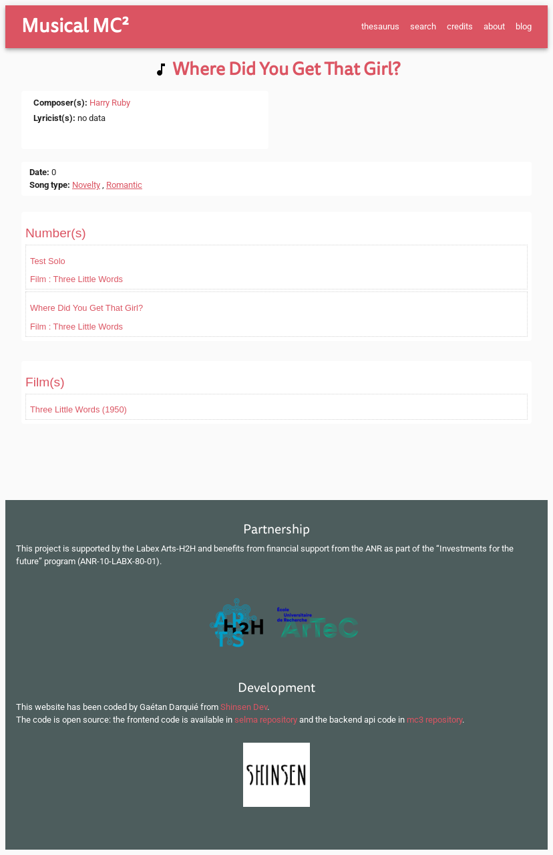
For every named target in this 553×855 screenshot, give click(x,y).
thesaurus (380, 26)
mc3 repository (434, 720)
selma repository (265, 720)
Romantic (124, 185)
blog (524, 26)
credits (460, 26)
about (494, 26)
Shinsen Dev (243, 707)
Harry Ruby (109, 103)
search (423, 26)
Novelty (86, 185)
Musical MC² (75, 26)
